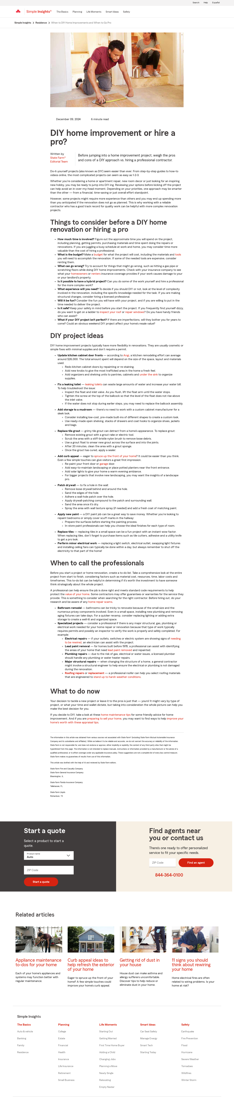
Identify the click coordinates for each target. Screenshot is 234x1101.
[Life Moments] (94, 12)
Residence (23, 1052)
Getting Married (108, 1038)
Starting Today (148, 1052)
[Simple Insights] (39, 13)
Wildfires (186, 1073)
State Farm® (59, 159)
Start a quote (41, 881)
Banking (21, 1038)
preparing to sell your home (104, 718)
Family (20, 1045)
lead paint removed (120, 650)
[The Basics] (62, 12)
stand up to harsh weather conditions (117, 677)
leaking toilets (93, 384)
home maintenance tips (116, 714)
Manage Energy (148, 1038)
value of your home (77, 594)
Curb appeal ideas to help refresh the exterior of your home (91, 965)
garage (104, 463)
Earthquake (187, 1031)
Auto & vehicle (25, 1031)
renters (96, 273)
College (62, 1031)
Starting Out (106, 1031)
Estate (61, 1038)
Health (61, 1052)
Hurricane (186, 1052)
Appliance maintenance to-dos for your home (38, 962)
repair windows (134, 312)
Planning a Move (108, 1066)
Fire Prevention (189, 1038)
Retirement (64, 1073)
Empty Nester (106, 1087)
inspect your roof (110, 312)
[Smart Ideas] (112, 12)
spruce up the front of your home (115, 456)
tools (178, 254)
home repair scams (100, 601)
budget (98, 254)
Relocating (105, 1080)
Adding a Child (107, 1052)
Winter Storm (188, 1080)
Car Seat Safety (148, 1031)
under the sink (149, 374)
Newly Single (106, 1073)
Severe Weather (190, 1059)
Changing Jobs (107, 1059)
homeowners (79, 273)
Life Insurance (65, 1066)
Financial (63, 1045)
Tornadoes (187, 1066)
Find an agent (196, 862)
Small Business (66, 1080)
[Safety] (126, 12)
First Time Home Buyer (111, 1045)
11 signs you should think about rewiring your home (191, 965)
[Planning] (77, 12)
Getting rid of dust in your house (140, 962)
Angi (126, 355)
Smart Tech (146, 1045)
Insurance (63, 1059)
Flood (184, 1045)
